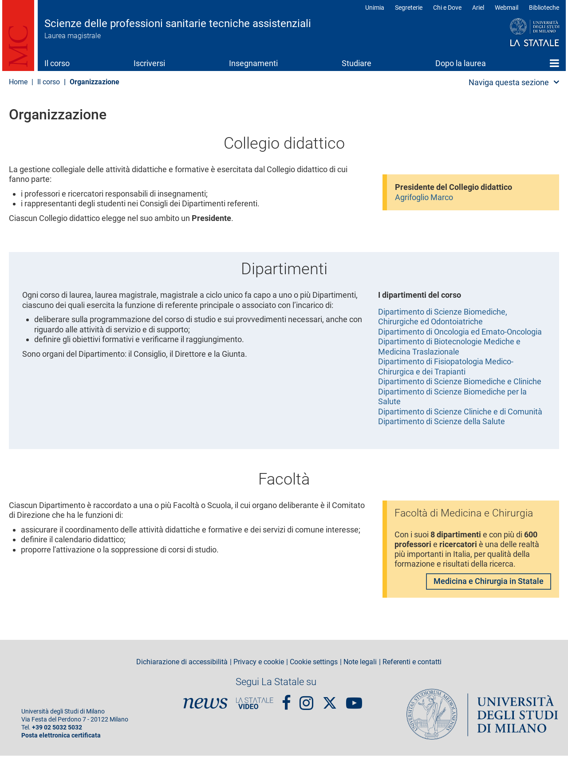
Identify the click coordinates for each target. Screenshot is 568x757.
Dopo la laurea (460, 63)
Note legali (360, 663)
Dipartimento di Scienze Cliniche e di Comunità (460, 411)
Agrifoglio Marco (424, 197)
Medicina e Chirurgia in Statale (489, 582)
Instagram (306, 701)
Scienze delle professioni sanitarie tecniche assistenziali (177, 23)
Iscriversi (149, 63)
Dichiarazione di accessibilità (182, 663)
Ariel (478, 7)
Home (554, 63)
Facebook (286, 701)
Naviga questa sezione (509, 82)
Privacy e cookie (258, 663)
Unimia (374, 7)
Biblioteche (544, 7)
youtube (354, 701)
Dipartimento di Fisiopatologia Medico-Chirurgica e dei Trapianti (445, 366)
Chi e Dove (447, 7)
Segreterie (408, 7)
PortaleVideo (254, 705)
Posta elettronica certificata (61, 737)
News (205, 705)
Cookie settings (314, 663)
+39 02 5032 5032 (57, 729)
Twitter (330, 699)
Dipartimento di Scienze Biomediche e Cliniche (459, 381)
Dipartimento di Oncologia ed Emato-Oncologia (460, 331)
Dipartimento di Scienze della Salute (441, 421)
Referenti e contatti (412, 663)
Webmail (506, 7)
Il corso (57, 63)
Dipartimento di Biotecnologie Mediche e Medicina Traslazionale (449, 346)
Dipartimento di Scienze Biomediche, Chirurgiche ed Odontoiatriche (442, 317)
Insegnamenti (253, 63)
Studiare (356, 63)
